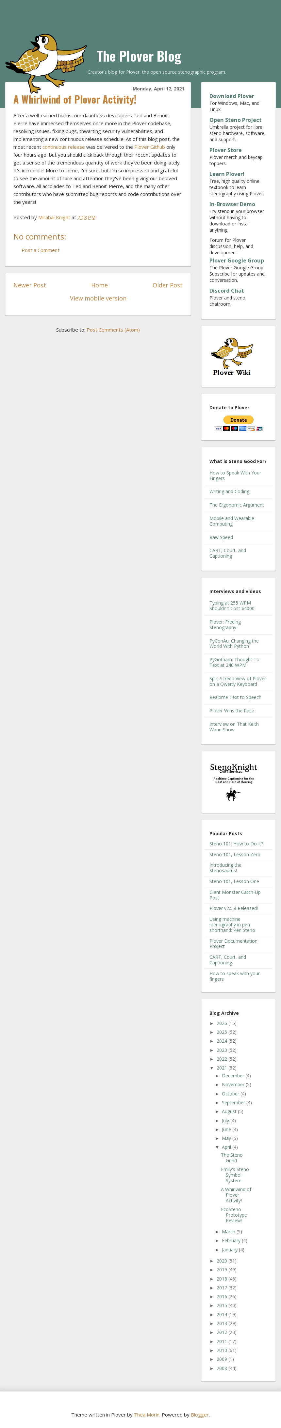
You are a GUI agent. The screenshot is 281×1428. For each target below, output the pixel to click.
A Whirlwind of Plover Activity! (236, 1195)
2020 (222, 1261)
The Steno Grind (232, 1158)
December (233, 1075)
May (227, 1138)
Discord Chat (226, 290)
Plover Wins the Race (231, 710)
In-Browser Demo (232, 204)
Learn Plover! (226, 174)
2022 (222, 1059)
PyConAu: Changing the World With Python (234, 643)
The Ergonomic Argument (236, 505)
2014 (222, 1314)
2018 (222, 1279)
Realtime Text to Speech (235, 697)
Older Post (168, 285)
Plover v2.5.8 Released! (233, 908)
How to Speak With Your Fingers (235, 475)
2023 (222, 1050)
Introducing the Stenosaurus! (225, 868)
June (227, 1129)
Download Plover (231, 96)
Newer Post (29, 285)
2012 (222, 1332)
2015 (222, 1305)
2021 (222, 1068)
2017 (222, 1287)
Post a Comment (40, 250)
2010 (222, 1350)
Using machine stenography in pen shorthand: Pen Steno (232, 924)
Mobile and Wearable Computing (231, 521)
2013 (222, 1323)
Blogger (200, 1414)
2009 (222, 1359)
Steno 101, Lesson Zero (234, 854)
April (227, 1147)
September (234, 1102)
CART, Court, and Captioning (227, 553)
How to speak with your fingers (234, 976)
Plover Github (149, 147)
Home (99, 285)
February (232, 1240)
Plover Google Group (236, 260)
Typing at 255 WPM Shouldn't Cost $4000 (232, 605)
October (231, 1093)
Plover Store (225, 150)
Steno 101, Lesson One (234, 881)
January (230, 1249)
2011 (222, 1341)
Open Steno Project (235, 120)
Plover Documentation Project (233, 944)
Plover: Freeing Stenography (225, 624)
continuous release (63, 147)
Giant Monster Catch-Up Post (235, 895)
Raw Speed (221, 537)
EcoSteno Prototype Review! (234, 1215)
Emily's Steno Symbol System (235, 1175)
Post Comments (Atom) (113, 329)
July (226, 1120)
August (230, 1111)
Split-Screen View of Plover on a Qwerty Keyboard (237, 681)
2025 (222, 1032)
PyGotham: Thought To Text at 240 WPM (234, 662)
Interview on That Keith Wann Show (234, 727)
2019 (222, 1269)
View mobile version (98, 298)
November (234, 1084)
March (229, 1231)
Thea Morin (146, 1414)
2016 (222, 1296)
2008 (222, 1368)
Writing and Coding (229, 491)
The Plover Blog (139, 56)
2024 (222, 1041)
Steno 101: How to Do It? (236, 843)
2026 (222, 1023)
